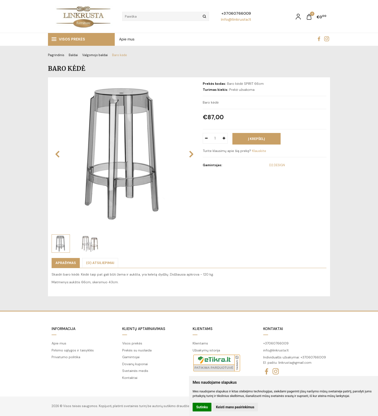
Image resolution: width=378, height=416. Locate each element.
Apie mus (127, 39)
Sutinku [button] (202, 407)
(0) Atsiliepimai (100, 263)
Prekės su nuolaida (137, 350)
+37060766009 (236, 13)
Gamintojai (131, 357)
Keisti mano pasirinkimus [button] (235, 407)
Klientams (202, 328)
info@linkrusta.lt (236, 19)
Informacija (63, 328)
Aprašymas (65, 263)
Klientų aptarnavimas (143, 328)
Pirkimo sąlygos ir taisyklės (73, 350)
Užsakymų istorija (206, 350)
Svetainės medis (135, 371)
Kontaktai (129, 378)
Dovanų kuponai (135, 364)
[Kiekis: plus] (224, 138)
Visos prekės (68, 39)
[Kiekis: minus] (206, 138)
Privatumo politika (66, 357)
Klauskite (259, 151)
